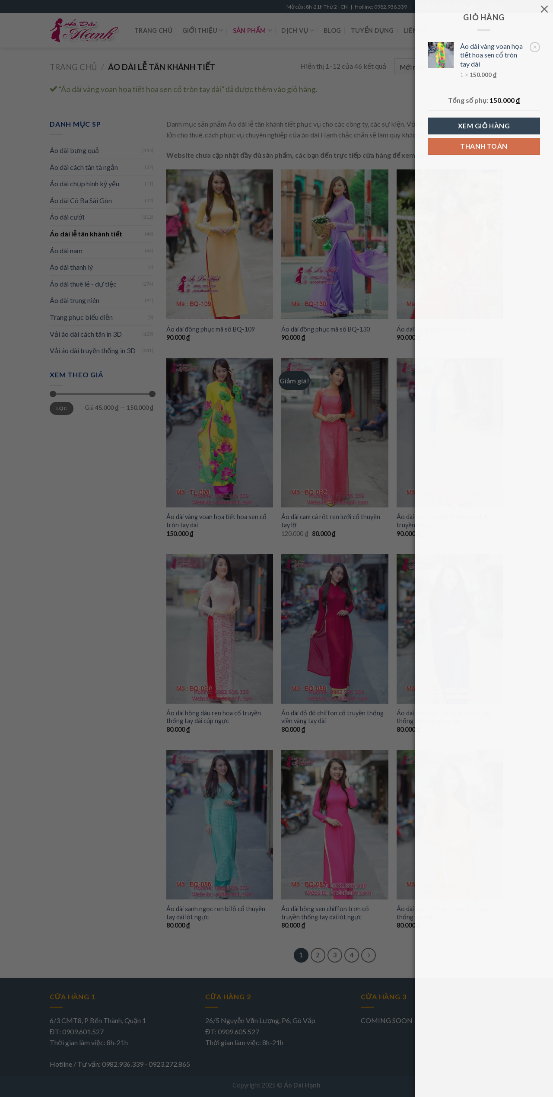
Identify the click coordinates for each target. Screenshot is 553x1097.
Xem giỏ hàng (484, 126)
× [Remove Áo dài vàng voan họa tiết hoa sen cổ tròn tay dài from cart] (535, 47)
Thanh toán (484, 146)
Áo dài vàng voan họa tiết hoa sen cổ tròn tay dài (491, 55)
